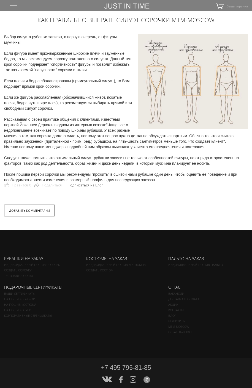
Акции (173, 304)
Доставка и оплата (183, 299)
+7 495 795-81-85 (126, 367)
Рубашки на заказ (23, 258)
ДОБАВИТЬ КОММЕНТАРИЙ (29, 210)
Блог (172, 315)
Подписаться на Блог (85, 185)
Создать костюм (99, 270)
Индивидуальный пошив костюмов (116, 265)
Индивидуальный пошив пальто (195, 265)
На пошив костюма (20, 304)
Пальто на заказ (186, 258)
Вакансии (176, 293)
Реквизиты (176, 321)
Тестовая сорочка (18, 276)
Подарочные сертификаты (33, 287)
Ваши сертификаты (19, 293)
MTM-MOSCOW (178, 326)
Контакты (176, 310)
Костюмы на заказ (106, 258)
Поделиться (52, 185)
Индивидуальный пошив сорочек (32, 265)
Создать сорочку (17, 270)
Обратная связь (180, 332)
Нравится (21, 185)
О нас (174, 287)
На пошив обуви (17, 310)
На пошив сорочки (19, 299)
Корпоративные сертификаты (28, 315)
